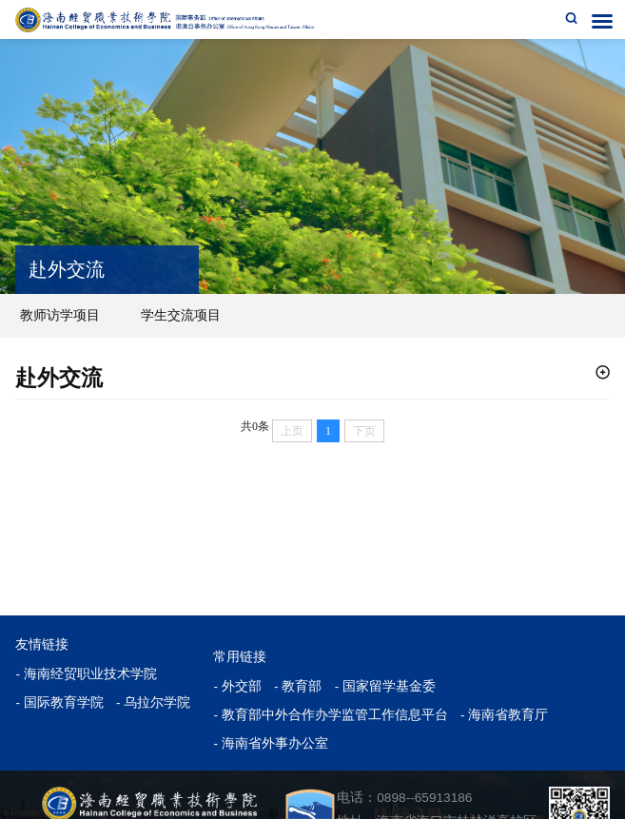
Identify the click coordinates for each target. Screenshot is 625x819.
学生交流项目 (181, 314)
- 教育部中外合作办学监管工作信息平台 (330, 715)
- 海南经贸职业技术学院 (85, 674)
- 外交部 (237, 686)
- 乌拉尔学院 (153, 702)
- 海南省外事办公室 (270, 743)
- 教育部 (298, 686)
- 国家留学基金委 (385, 686)
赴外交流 (59, 378)
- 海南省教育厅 (504, 715)
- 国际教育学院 (59, 702)
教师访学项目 (60, 314)
